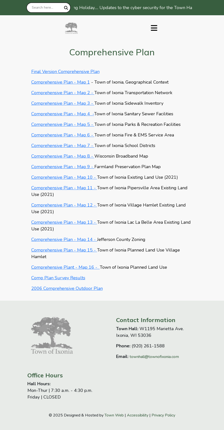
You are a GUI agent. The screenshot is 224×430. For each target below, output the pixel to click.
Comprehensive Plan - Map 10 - (64, 177)
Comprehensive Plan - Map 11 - (64, 188)
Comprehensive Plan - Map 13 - (64, 222)
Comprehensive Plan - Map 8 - (62, 156)
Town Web (114, 415)
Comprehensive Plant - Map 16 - (65, 267)
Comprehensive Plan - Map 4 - (62, 114)
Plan (48, 278)
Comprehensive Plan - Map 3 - (62, 103)
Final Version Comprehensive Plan (65, 71)
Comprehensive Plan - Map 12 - (64, 205)
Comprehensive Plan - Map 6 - (62, 135)
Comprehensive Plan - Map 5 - (62, 124)
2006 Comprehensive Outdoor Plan (67, 288)
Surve (60, 278)
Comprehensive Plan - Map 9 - (62, 167)
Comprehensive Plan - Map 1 (60, 82)
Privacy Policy (163, 415)
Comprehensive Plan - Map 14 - (64, 239)
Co (33, 278)
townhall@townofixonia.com (154, 356)
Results (77, 278)
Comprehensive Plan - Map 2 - (62, 93)
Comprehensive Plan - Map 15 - (64, 250)
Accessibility (137, 415)
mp (39, 278)
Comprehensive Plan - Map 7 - (62, 145)
